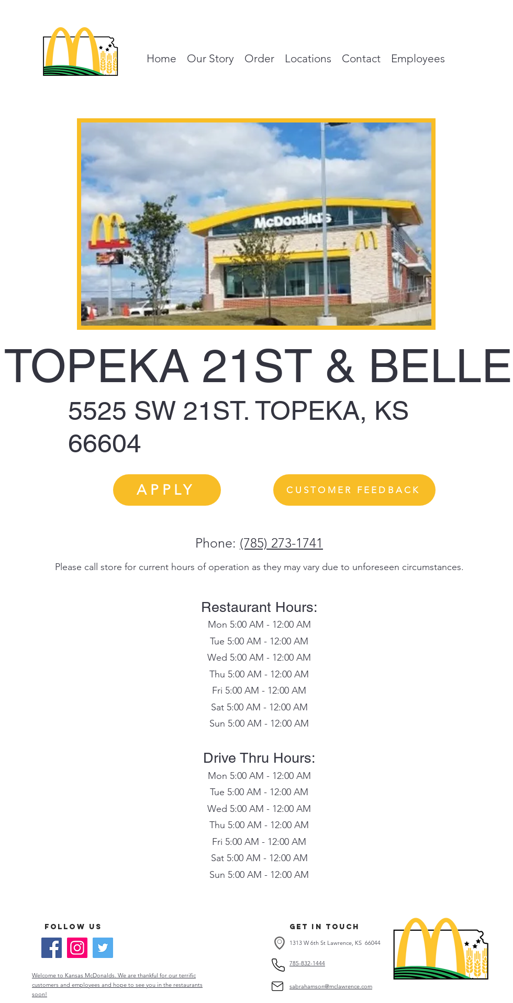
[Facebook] (51, 948)
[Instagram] (77, 948)
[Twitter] (103, 948)
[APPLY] (167, 490)
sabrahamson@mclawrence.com (330, 986)
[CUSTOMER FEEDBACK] (354, 490)
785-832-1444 (307, 963)
